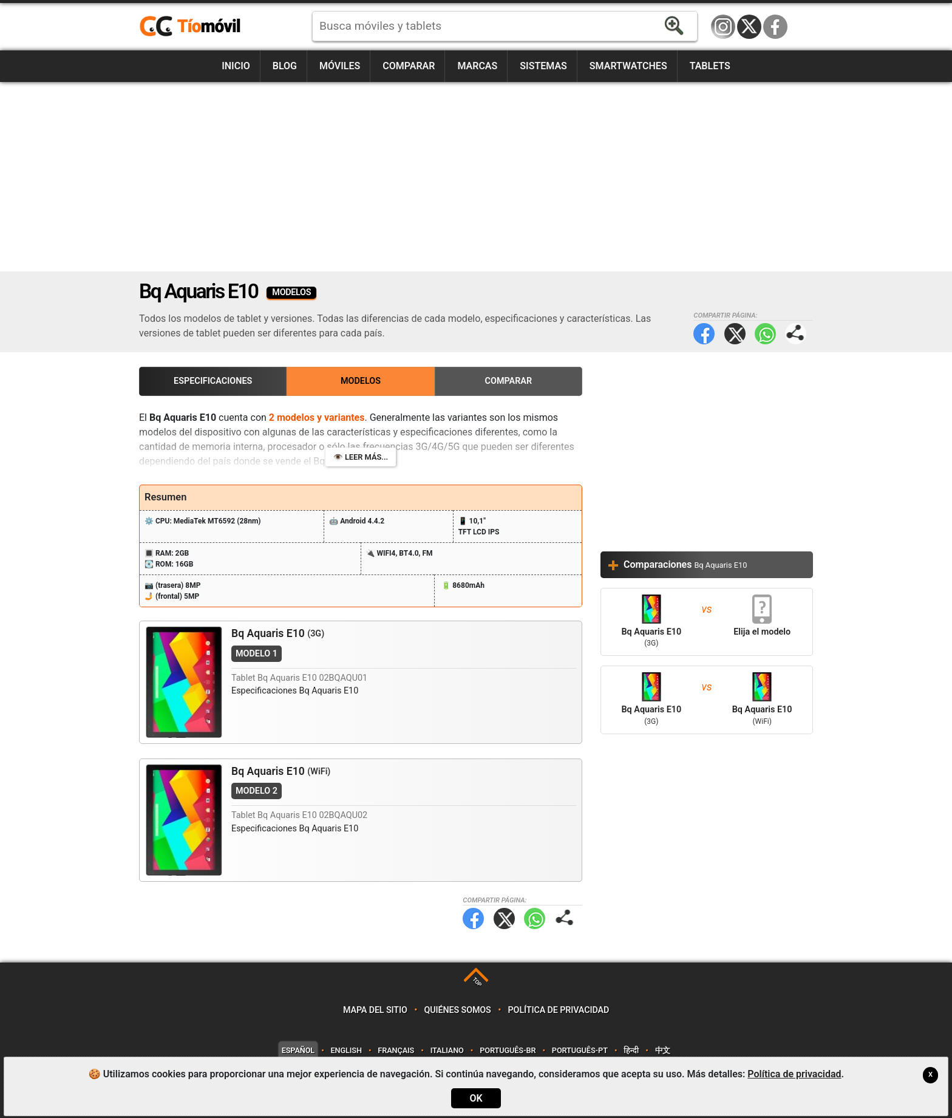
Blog (285, 66)
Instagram (723, 27)
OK (475, 1098)
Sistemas (543, 66)
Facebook (775, 27)
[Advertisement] (476, 177)
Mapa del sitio (375, 1010)
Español (298, 1050)
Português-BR (508, 1050)
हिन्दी (631, 1050)
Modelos (361, 381)
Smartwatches (628, 66)
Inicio (236, 66)
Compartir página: (795, 333)
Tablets (710, 66)
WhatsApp (765, 333)
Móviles (339, 66)
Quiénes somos (457, 1010)
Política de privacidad (559, 1010)
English (346, 1050)
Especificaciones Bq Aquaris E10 (294, 691)
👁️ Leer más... (360, 457)
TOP (477, 982)
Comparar (408, 66)
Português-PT (580, 1050)
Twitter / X (749, 27)
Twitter (735, 333)
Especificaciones (213, 381)
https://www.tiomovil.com (207, 26)
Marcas (477, 66)
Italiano (447, 1050)
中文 (663, 1050)
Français (396, 1050)
